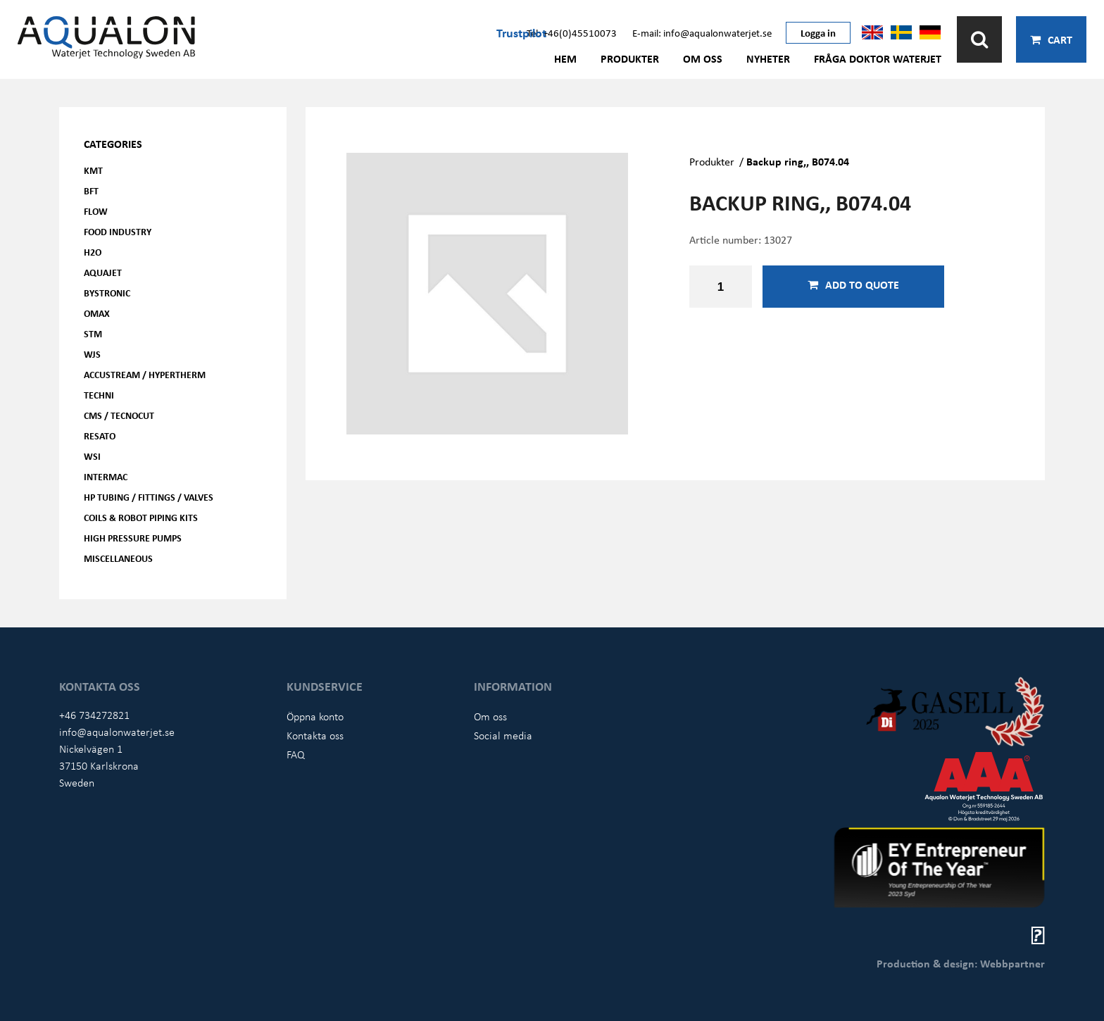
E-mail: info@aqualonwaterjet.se (702, 32)
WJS (92, 354)
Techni (99, 394)
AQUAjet (103, 272)
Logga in (818, 32)
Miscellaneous (118, 558)
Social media (503, 735)
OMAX (97, 313)
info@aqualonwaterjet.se (117, 731)
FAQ (296, 754)
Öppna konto (315, 716)
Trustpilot (521, 32)
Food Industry (117, 231)
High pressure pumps (133, 537)
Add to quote (853, 284)
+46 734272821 (94, 714)
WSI (92, 456)
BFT (91, 190)
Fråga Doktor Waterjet (877, 58)
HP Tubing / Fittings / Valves (148, 496)
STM (93, 333)
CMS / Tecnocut (119, 415)
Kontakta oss (315, 735)
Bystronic (107, 292)
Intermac (105, 476)
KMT (93, 170)
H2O (92, 251)
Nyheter (768, 58)
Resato (99, 435)
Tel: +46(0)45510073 (572, 32)
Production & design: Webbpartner (961, 963)
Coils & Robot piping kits (141, 517)
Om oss (702, 58)
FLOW (96, 211)
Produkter (630, 58)
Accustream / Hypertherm (145, 374)
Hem (565, 58)
